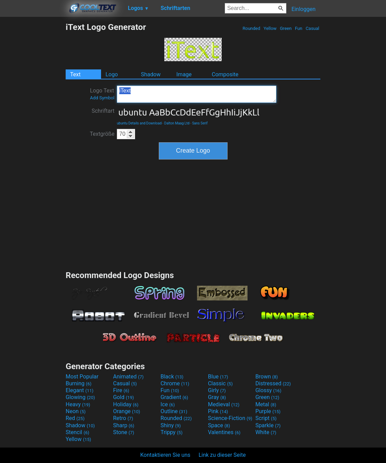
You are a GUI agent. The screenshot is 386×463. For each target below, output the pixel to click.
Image (184, 74)
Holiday (126, 404)
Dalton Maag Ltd (176, 123)
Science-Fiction (230, 418)
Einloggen (303, 9)
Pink (218, 411)
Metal (265, 404)
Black (172, 376)
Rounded (252, 28)
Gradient (174, 397)
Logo (112, 74)
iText (196, 94)
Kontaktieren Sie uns (165, 455)
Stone (123, 432)
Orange (126, 411)
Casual (312, 28)
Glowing (80, 397)
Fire (121, 390)
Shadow (151, 74)
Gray (217, 397)
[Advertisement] (32, 125)
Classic (220, 383)
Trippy (172, 432)
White (265, 432)
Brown (266, 376)
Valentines (224, 432)
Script (266, 418)
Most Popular (82, 376)
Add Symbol (102, 97)
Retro (123, 418)
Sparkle (267, 425)
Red (75, 418)
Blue (218, 376)
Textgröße (102, 134)
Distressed (273, 383)
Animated (128, 376)
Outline (174, 411)
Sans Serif (200, 123)
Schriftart (102, 111)
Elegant (79, 390)
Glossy (268, 390)
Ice (168, 404)
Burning (78, 383)
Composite (225, 74)
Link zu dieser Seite (222, 455)
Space (219, 425)
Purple (267, 411)
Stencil (77, 432)
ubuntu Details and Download (139, 123)
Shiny (171, 425)
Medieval (224, 404)
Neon (76, 411)
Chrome (175, 383)
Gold (123, 397)
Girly (217, 390)
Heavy (78, 404)
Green (286, 28)
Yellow (270, 28)
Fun (299, 28)
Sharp (123, 425)
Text (75, 74)
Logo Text (102, 93)
